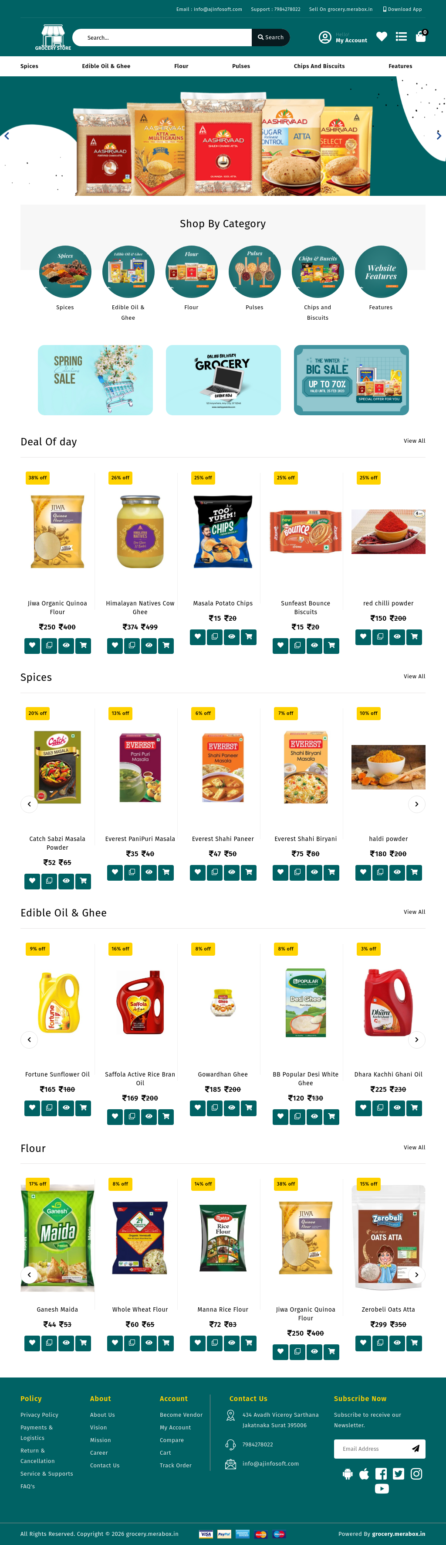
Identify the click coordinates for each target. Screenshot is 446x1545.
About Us (102, 1415)
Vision (98, 1427)
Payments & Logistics (36, 1432)
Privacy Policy (39, 1415)
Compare (172, 1440)
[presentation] (29, 804)
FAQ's (27, 1486)
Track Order (176, 1465)
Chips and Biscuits (319, 66)
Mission (100, 1440)
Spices (29, 66)
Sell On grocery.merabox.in (341, 9)
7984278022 (258, 1444)
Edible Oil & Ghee (106, 66)
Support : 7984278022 (276, 9)
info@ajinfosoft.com (271, 1463)
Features (400, 66)
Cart (165, 1452)
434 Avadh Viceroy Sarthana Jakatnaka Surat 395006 (281, 1420)
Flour (181, 66)
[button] (7, 136)
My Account (175, 1427)
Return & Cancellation (37, 1455)
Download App (402, 9)
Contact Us (105, 1465)
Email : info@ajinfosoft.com (209, 9)
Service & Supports (46, 1473)
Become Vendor (181, 1415)
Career (99, 1452)
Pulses (241, 66)
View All (415, 441)
